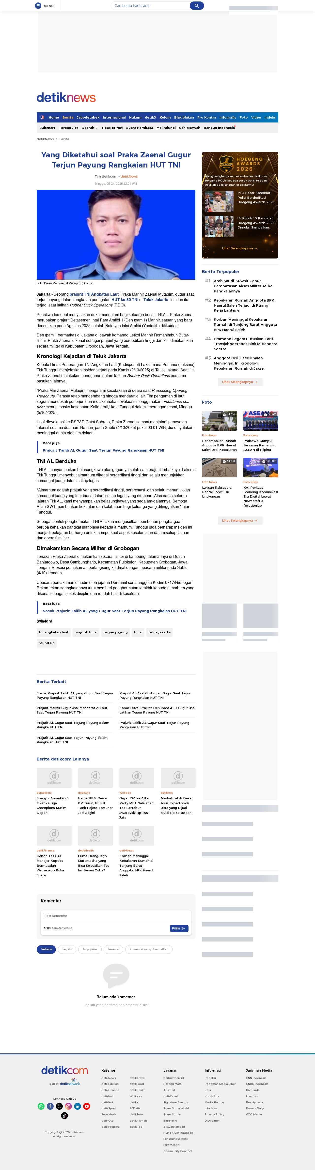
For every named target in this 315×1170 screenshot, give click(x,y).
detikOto (107, 1120)
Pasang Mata (172, 1084)
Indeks (270, 117)
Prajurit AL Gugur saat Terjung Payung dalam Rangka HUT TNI (73, 725)
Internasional (114, 117)
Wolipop (136, 1096)
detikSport (108, 1108)
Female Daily (255, 1108)
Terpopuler (68, 128)
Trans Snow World (176, 1108)
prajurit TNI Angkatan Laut (94, 294)
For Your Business (175, 1138)
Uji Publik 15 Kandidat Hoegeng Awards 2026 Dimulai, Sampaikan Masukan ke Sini (255, 222)
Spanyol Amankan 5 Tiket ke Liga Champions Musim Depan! (53, 805)
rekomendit (171, 1145)
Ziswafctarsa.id (174, 1126)
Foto (244, 117)
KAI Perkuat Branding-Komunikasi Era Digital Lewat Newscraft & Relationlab (260, 496)
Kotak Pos (212, 1096)
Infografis (228, 117)
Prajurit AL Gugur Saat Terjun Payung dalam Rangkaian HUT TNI (72, 740)
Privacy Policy (214, 1114)
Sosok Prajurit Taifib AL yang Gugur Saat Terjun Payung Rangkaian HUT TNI (115, 611)
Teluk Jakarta (155, 300)
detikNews (45, 139)
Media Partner (214, 1102)
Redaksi (210, 1078)
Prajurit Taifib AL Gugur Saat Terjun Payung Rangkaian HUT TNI (103, 450)
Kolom (165, 117)
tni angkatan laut (54, 632)
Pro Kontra (206, 117)
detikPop (136, 1126)
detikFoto (136, 1114)
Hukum (135, 117)
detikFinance (110, 1090)
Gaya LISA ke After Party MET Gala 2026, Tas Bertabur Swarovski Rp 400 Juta (136, 807)
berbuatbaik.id (173, 1078)
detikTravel (137, 1078)
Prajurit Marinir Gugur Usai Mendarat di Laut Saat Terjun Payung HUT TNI (72, 710)
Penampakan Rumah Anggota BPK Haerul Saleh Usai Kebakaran (219, 445)
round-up (47, 643)
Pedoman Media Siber (220, 1084)
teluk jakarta (159, 632)
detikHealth (137, 1090)
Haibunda (253, 1090)
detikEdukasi (110, 1084)
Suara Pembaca (139, 128)
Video (256, 117)
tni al (138, 632)
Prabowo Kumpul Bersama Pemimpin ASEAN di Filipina (259, 445)
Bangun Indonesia (219, 128)
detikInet (107, 1096)
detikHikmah (138, 1120)
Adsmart (47, 128)
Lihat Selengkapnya (239, 248)
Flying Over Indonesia (178, 1133)
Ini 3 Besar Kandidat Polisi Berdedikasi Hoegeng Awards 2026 (255, 197)
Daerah (90, 128)
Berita (68, 117)
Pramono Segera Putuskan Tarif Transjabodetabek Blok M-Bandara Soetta (245, 344)
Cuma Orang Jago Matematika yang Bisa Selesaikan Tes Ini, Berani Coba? (93, 863)
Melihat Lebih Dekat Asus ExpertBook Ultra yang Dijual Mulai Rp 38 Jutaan (177, 805)
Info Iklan (211, 1108)
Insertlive (252, 1096)
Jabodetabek (88, 117)
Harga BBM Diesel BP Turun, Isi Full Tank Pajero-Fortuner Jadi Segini (95, 805)
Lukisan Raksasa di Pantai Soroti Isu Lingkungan (217, 492)
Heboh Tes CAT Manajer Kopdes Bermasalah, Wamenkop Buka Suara (50, 865)
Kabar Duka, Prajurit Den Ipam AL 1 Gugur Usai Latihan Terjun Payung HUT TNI (157, 710)
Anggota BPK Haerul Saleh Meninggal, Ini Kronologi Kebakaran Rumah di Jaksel (239, 363)
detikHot (107, 1102)
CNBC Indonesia (257, 1084)
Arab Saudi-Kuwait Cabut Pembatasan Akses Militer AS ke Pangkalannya (243, 286)
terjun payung (115, 632)
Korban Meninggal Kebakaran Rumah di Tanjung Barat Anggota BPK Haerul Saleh (136, 865)
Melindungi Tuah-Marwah (178, 128)
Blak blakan (184, 117)
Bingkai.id (170, 1120)
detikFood (137, 1084)
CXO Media (254, 1114)
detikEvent (170, 1096)
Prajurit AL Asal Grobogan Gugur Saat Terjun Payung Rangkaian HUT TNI (155, 695)
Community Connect (177, 1151)
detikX (150, 117)
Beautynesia (254, 1102)
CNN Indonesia (256, 1078)
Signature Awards (175, 1102)
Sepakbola (108, 1114)
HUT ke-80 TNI (124, 300)
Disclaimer (212, 1120)
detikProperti (110, 1126)
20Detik (135, 1108)
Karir (208, 1090)
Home (54, 117)
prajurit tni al (86, 632)
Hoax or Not (112, 128)
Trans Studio (172, 1114)
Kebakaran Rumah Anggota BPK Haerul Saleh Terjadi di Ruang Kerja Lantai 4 (244, 305)
